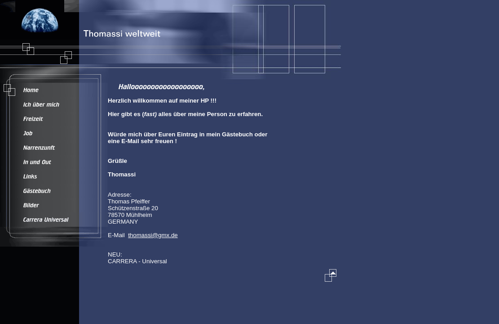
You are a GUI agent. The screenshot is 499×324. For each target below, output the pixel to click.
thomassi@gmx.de (153, 235)
